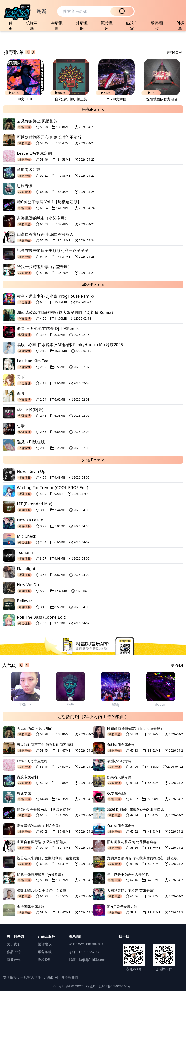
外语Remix (93, 521)
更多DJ (177, 726)
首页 (11, 25)
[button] (27, 114)
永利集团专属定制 (121, 806)
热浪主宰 (132, 25)
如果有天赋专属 (119, 838)
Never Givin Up (31, 533)
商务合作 (14, 1021)
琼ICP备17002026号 (115, 1047)
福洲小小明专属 (119, 822)
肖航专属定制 (29, 231)
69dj (115, 765)
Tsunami (25, 614)
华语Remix (93, 346)
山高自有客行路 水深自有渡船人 (45, 296)
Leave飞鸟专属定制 (34, 215)
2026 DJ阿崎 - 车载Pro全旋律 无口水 (135, 871)
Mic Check (26, 597)
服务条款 (45, 1013)
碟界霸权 (157, 25)
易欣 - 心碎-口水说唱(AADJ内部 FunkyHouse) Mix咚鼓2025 (70, 406)
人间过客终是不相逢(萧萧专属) (131, 952)
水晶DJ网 (51, 1038)
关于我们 (14, 1005)
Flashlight (26, 630)
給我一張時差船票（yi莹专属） (44, 328)
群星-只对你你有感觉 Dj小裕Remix (48, 390)
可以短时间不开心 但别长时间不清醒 (49, 198)
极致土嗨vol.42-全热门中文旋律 (41, 952)
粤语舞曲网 (69, 1038)
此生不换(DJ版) (30, 471)
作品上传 (14, 1013)
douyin (160, 765)
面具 (21, 455)
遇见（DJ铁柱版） (33, 503)
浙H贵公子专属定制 (122, 968)
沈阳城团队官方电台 (162, 160)
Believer (24, 662)
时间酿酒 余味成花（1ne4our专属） (135, 790)
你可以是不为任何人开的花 (128, 935)
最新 (41, 11)
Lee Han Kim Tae (32, 422)
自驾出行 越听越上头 (71, 160)
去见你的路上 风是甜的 (37, 182)
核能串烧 (32, 25)
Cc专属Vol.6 (116, 854)
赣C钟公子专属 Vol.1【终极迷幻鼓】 (49, 263)
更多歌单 (174, 114)
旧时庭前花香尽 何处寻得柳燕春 (132, 903)
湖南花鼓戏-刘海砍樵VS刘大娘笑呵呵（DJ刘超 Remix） (66, 374)
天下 (21, 438)
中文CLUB (25, 160)
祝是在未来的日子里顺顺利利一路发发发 (52, 312)
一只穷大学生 (30, 1038)
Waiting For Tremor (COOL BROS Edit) (52, 549)
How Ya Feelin (30, 581)
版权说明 (45, 1021)
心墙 (21, 487)
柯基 (70, 765)
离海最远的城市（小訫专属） (43, 279)
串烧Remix (93, 171)
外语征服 (82, 25)
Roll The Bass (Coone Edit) (41, 678)
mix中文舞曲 (117, 160)
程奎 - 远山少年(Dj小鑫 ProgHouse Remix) (55, 357)
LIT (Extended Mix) (34, 565)
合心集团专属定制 (121, 887)
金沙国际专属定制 (31, 968)
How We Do (28, 646)
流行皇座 (107, 25)
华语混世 (57, 25)
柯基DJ (91, 1047)
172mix (25, 765)
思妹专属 (25, 247)
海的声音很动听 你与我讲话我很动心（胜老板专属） (145, 919)
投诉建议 (45, 1005)
